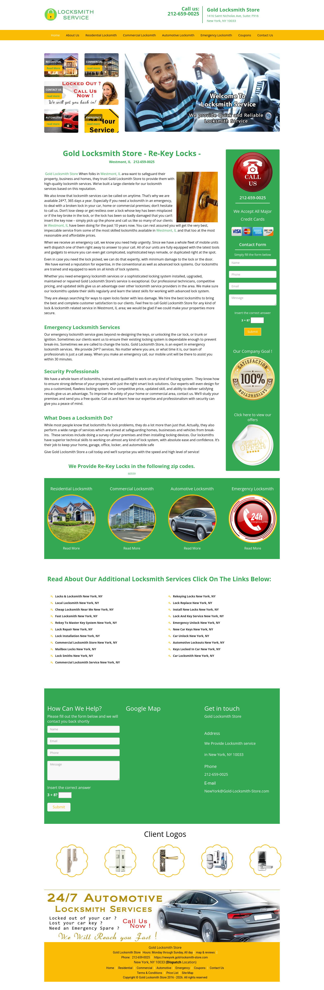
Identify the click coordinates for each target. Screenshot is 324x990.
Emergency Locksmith (216, 35)
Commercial (144, 968)
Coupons (244, 35)
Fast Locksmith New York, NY (76, 616)
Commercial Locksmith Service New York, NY (87, 662)
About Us (72, 35)
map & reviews (206, 952)
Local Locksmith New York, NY (77, 603)
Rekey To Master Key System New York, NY (86, 623)
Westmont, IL (120, 162)
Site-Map (187, 973)
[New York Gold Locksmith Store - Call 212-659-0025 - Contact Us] (53, 90)
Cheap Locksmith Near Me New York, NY (84, 609)
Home (55, 35)
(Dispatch (174, 962)
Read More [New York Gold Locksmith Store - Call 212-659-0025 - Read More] (53, 68)
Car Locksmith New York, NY (193, 656)
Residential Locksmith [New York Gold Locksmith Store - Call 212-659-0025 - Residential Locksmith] (71, 488)
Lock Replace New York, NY (192, 603)
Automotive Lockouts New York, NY (198, 642)
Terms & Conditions (149, 973)
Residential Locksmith (101, 35)
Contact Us (265, 35)
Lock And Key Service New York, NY (198, 616)
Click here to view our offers (252, 417)
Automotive (163, 968)
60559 (132, 473)
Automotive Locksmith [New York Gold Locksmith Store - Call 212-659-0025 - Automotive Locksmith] (192, 488)
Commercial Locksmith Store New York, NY (86, 642)
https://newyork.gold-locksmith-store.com (181, 957)
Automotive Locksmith (178, 35)
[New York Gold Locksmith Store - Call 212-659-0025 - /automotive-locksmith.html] (192, 518)
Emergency (182, 968)
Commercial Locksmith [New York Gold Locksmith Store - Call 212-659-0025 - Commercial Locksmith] (132, 488)
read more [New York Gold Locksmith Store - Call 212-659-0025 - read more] (93, 68)
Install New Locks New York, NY (196, 609)
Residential (125, 968)
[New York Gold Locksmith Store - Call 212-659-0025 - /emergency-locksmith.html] (253, 518)
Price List (172, 973)
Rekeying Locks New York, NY (194, 596)
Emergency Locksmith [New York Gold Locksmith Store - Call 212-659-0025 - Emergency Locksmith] (253, 488)
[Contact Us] (81, 92)
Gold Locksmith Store (61, 174)
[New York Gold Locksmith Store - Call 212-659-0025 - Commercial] (94, 62)
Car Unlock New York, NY (191, 636)
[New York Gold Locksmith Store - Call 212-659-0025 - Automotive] (54, 117)
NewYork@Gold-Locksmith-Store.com (236, 791)
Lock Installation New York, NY (77, 636)
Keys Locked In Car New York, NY (196, 649)
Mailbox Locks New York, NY (75, 649)
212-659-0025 (183, 13)
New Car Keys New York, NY (193, 629)
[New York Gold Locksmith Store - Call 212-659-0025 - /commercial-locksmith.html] (132, 518)
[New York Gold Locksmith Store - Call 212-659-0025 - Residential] (53, 62)
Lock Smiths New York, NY (74, 656)
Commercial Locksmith (139, 35)
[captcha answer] (257, 320)
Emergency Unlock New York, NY (196, 623)
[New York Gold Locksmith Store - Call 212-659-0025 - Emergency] (93, 117)
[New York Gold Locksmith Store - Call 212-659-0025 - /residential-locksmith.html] (71, 518)
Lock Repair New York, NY (74, 629)
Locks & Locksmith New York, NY (78, 596)
